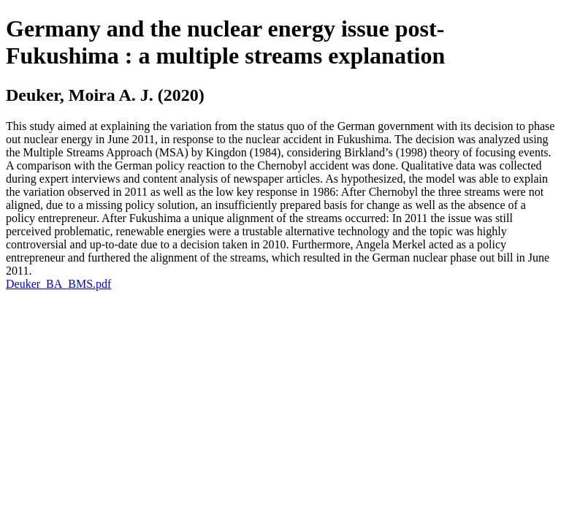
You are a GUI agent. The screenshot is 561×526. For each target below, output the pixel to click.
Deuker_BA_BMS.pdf (58, 284)
